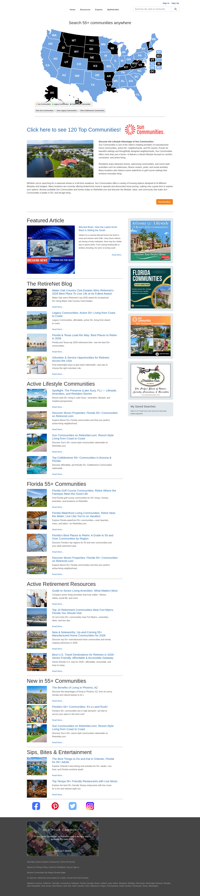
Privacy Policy (42, 867)
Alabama (30, 883)
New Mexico (57, 886)
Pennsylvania (112, 886)
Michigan (131, 883)
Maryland (123, 883)
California (47, 883)
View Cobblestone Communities (92, 110)
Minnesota (140, 883)
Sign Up (175, 3)
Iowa (110, 883)
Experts (45, 862)
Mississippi (150, 883)
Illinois (97, 883)
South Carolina (125, 886)
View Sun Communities (44, 110)
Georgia (90, 883)
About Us (31, 867)
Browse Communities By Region (40, 872)
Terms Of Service (68, 862)
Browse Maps (60, 872)
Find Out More (164, 202)
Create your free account (148, 411)
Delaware (75, 883)
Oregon (103, 886)
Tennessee (137, 886)
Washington (153, 886)
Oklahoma (94, 886)
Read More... (117, 255)
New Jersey (46, 886)
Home (38, 862)
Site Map (30, 862)
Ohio (87, 886)
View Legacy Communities (67, 110)
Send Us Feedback (57, 867)
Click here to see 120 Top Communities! (74, 130)
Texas (145, 886)
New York (67, 886)
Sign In (133, 411)
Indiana (104, 883)
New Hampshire (33, 886)
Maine (115, 883)
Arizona (39, 883)
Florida (83, 883)
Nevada (167, 883)
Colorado (55, 883)
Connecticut (65, 883)
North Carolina (78, 886)
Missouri (159, 883)
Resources (54, 862)
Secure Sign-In (73, 867)
